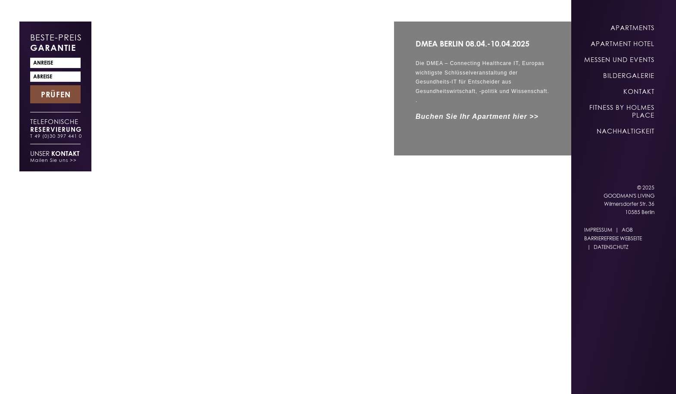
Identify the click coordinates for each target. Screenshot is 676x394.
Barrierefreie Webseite (613, 238)
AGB (627, 229)
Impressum (598, 229)
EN (437, 377)
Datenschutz (611, 247)
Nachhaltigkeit (625, 131)
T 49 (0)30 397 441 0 (56, 136)
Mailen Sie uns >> (53, 160)
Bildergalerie (628, 75)
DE (420, 377)
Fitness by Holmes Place (621, 111)
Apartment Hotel (622, 43)
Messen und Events (619, 59)
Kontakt (638, 91)
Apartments (632, 27)
